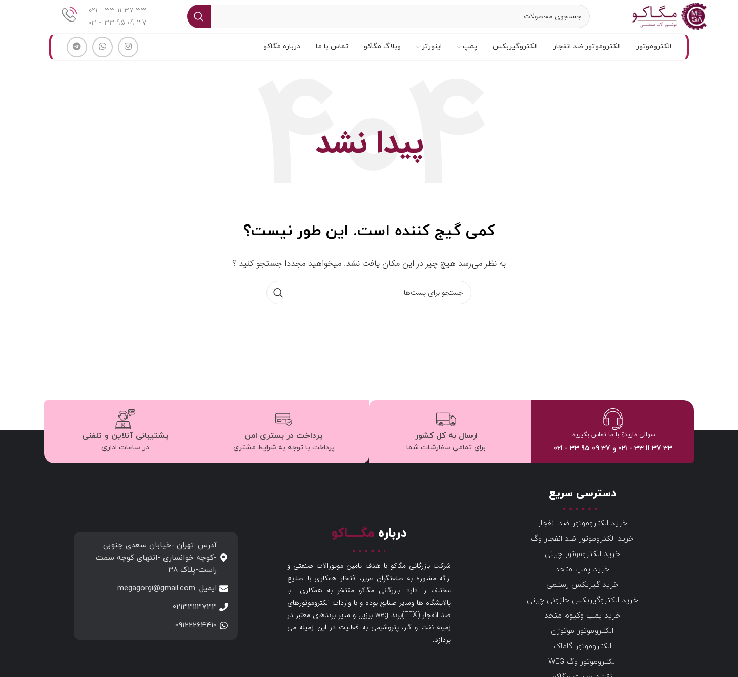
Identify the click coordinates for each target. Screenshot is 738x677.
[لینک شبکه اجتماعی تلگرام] (77, 60)
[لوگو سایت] (664, 22)
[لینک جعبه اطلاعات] (103, 23)
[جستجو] (383, 23)
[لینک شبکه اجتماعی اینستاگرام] (128, 60)
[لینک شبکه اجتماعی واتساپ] (102, 60)
